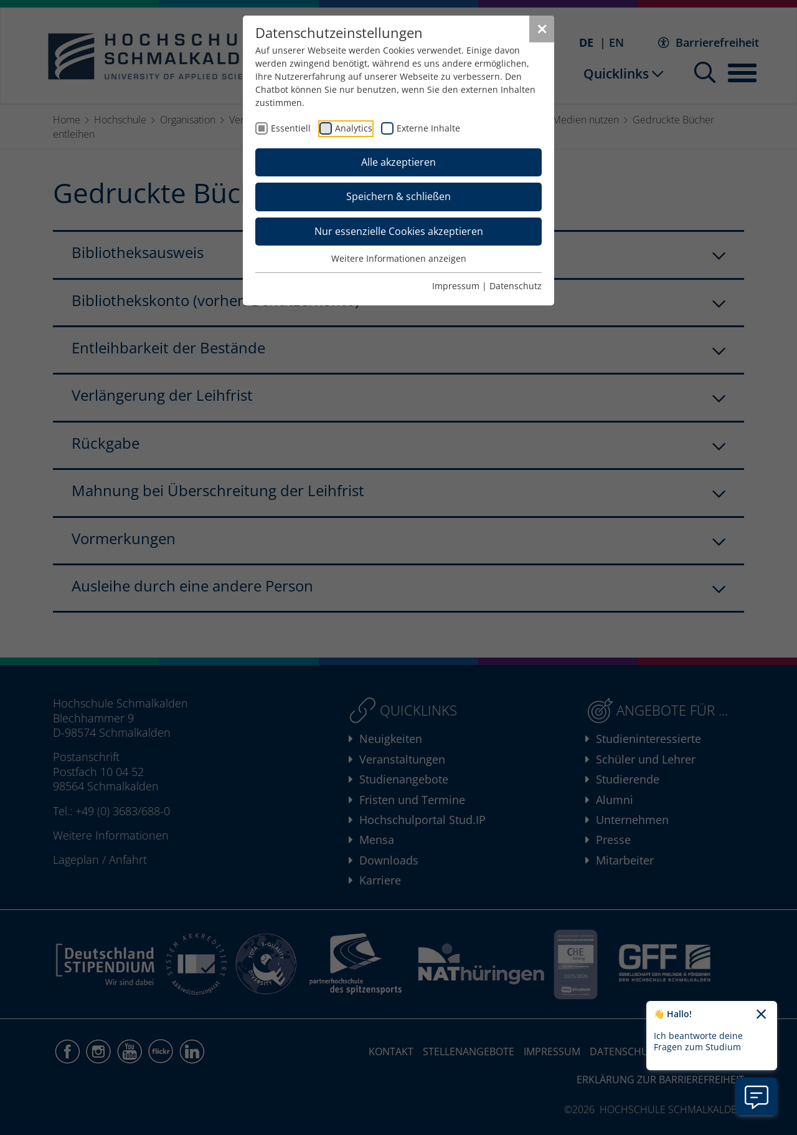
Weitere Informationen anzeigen (398, 258)
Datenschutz (515, 286)
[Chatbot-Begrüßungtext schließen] (761, 1014)
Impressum (455, 286)
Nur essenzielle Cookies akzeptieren (398, 231)
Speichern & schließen (398, 196)
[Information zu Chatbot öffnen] (756, 1096)
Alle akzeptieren (398, 162)
